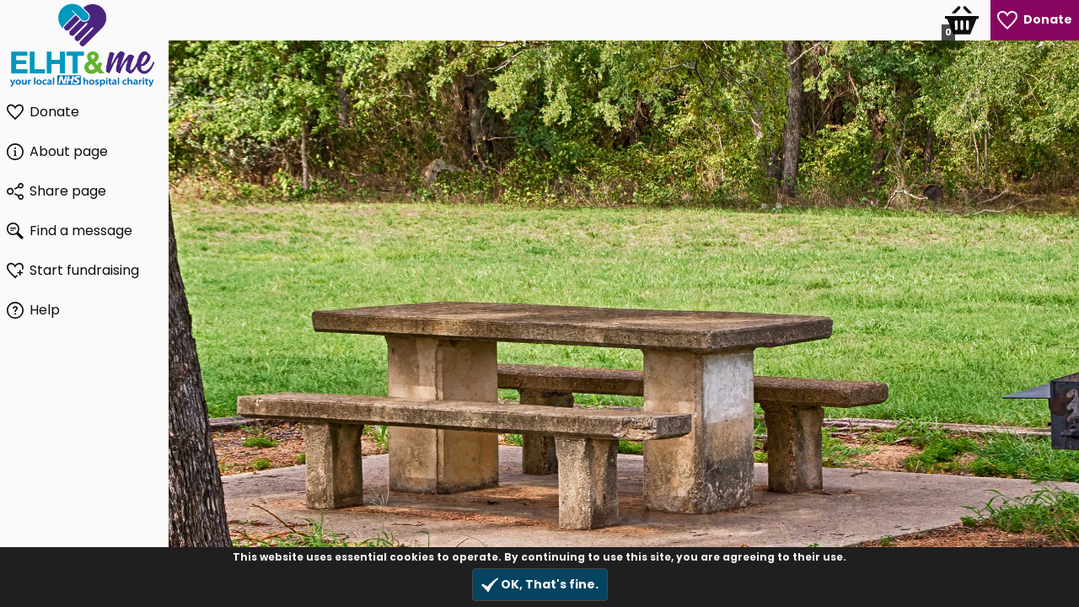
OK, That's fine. (540, 585)
